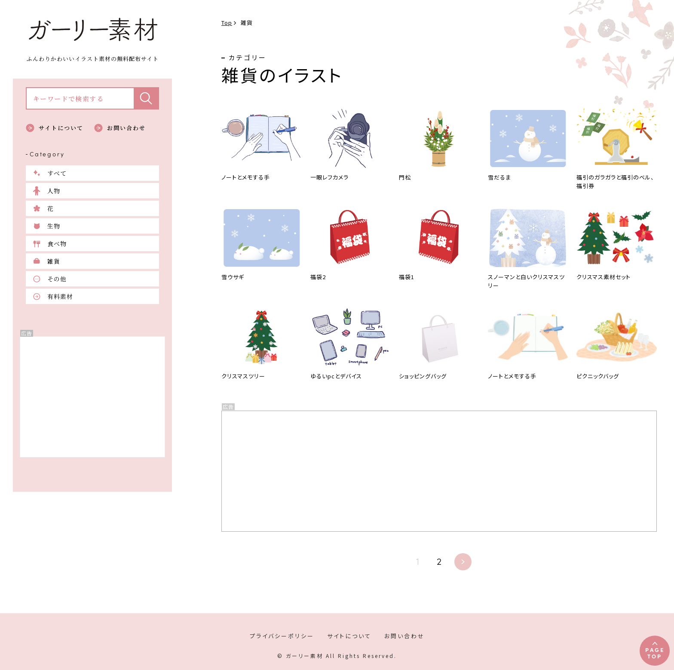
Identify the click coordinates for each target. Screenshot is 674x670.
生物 (53, 226)
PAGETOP (655, 653)
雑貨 (53, 261)
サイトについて (61, 128)
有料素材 (60, 296)
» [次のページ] (463, 561)
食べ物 (57, 243)
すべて (57, 173)
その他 (57, 278)
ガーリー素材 (92, 29)
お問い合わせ (126, 128)
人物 (53, 190)
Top (226, 22)
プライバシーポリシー (282, 636)
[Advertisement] (92, 397)
